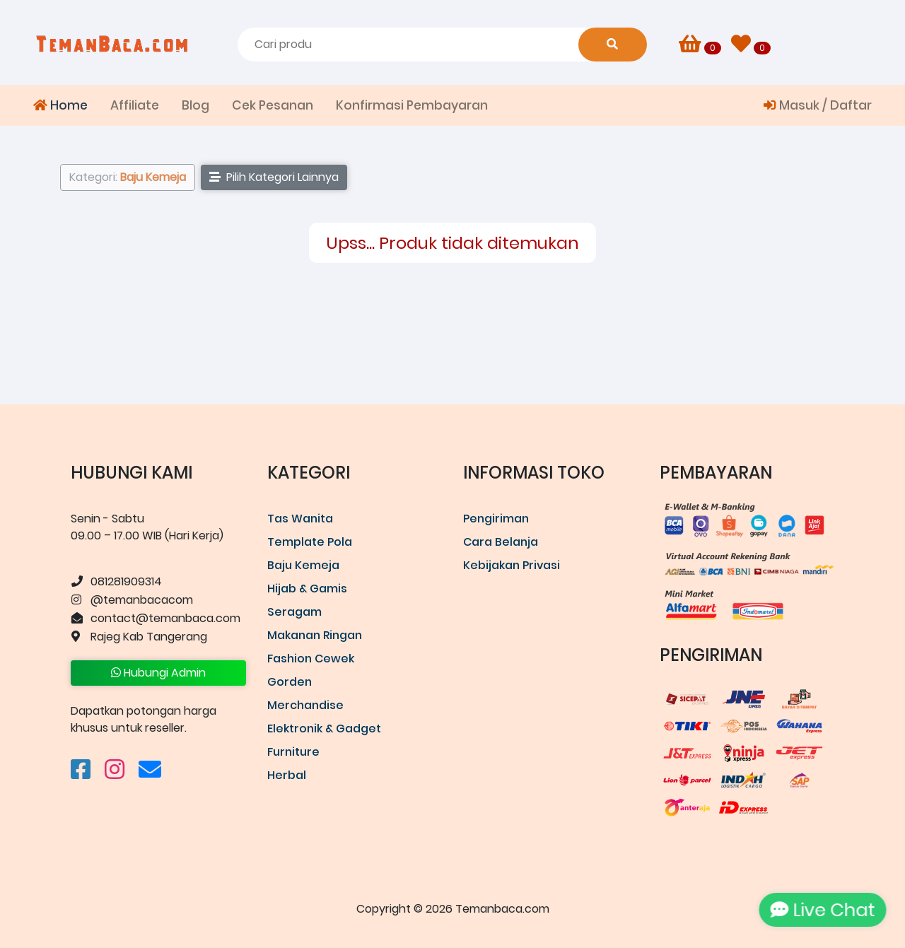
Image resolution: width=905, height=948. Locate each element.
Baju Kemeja (303, 565)
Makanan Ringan (314, 635)
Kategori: (127, 177)
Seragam (294, 612)
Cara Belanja (500, 542)
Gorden (289, 682)
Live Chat (820, 910)
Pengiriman (496, 518)
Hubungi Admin (158, 673)
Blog (195, 105)
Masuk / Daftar (818, 105)
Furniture (293, 752)
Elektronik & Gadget (324, 728)
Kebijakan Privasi (511, 565)
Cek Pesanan (272, 105)
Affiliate (134, 105)
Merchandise (305, 705)
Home (60, 105)
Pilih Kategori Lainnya (274, 177)
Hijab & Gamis (307, 588)
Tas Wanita (300, 518)
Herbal (286, 775)
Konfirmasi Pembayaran (412, 105)
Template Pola (309, 542)
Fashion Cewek (310, 658)
